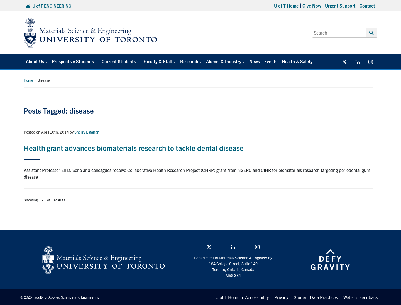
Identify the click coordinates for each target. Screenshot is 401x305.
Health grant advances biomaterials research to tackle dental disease (134, 147)
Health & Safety (297, 61)
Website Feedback (360, 297)
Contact (367, 5)
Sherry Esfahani (87, 131)
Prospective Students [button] (73, 61)
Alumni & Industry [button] (223, 61)
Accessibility (257, 297)
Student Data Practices (316, 297)
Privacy (281, 297)
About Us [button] (35, 61)
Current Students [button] (119, 61)
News (254, 61)
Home (28, 80)
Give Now (311, 5)
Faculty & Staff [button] (157, 61)
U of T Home (286, 5)
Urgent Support (340, 5)
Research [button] (189, 61)
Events (270, 61)
